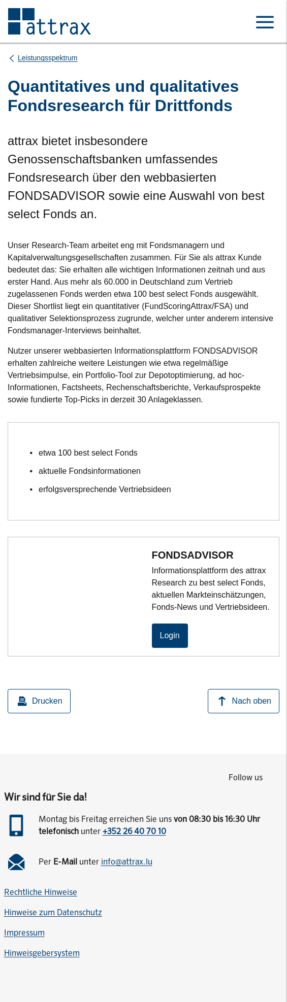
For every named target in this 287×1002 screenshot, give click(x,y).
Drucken (39, 701)
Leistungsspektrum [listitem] (48, 58)
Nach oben (243, 701)
